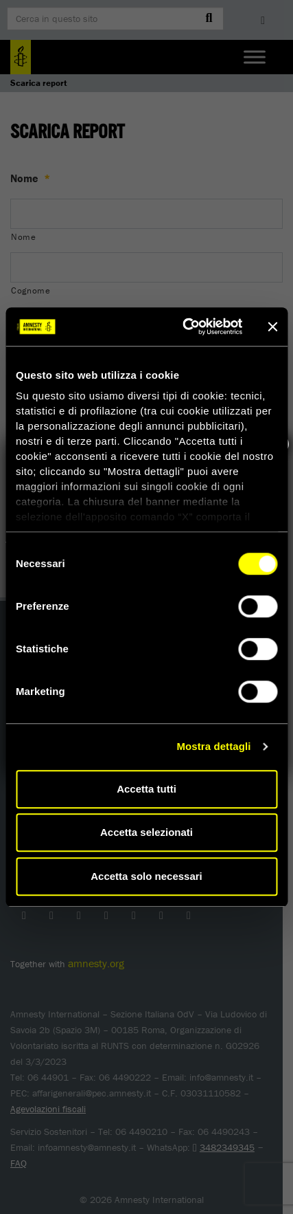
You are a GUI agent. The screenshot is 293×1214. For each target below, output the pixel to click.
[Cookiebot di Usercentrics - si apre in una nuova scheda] (184, 326)
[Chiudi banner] (272, 326)
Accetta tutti (146, 789)
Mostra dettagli (213, 746)
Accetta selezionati (146, 832)
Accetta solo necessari (146, 876)
